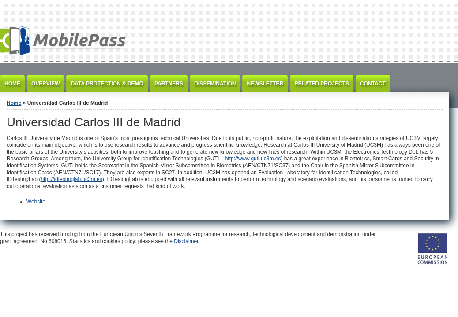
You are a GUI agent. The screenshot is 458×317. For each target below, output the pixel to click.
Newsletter (265, 84)
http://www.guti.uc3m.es (253, 158)
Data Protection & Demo (107, 84)
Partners (168, 84)
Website (35, 202)
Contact (373, 84)
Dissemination (215, 84)
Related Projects (321, 84)
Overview (45, 84)
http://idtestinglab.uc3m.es (71, 179)
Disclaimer (186, 241)
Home (12, 84)
